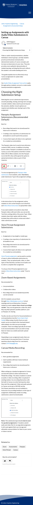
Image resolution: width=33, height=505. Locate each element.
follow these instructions (11, 205)
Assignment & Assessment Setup (13, 26)
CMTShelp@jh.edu (12, 343)
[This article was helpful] (4, 460)
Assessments (13, 446)
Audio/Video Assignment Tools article (15, 83)
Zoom (4, 446)
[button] (30, 13)
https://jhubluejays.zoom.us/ (14, 301)
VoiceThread (7, 450)
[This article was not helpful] (9, 460)
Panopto (22, 446)
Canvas (22, 23)
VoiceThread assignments (9, 256)
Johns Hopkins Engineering (9, 23)
